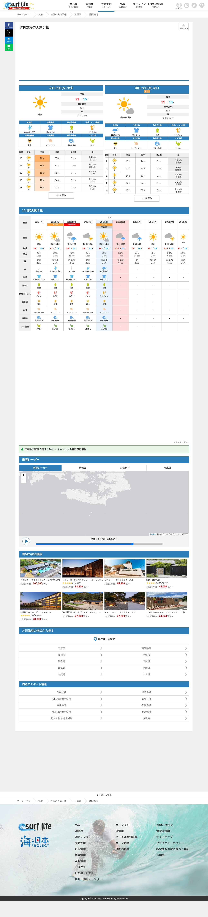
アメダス (80, 867)
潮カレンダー (83, 837)
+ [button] (23, 475)
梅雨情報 (80, 855)
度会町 (61, 661)
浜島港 (146, 718)
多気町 (61, 667)
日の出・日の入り (86, 873)
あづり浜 (146, 698)
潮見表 (73, 6)
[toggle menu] (202, 4)
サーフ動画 (122, 843)
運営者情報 (163, 831)
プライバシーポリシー (170, 843)
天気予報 (106, 6)
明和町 (146, 667)
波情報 (90, 6)
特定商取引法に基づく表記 (172, 849)
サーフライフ (23, 801)
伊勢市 (146, 654)
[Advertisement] (104, 55)
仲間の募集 (122, 849)
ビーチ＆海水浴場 (126, 837)
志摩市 (61, 648)
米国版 (160, 855)
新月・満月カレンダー (88, 879)
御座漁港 (146, 705)
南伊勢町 (146, 648)
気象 (122, 6)
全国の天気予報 (58, 801)
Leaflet (153, 534)
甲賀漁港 (146, 711)
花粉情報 (80, 861)
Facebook (9, 27)
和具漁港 (146, 692)
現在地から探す (106, 639)
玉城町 (146, 661)
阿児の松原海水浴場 (61, 718)
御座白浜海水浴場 (61, 711)
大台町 (146, 674)
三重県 (77, 801)
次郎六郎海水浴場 (61, 698)
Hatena (9, 42)
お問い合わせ (155, 6)
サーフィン (139, 6)
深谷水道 (61, 692)
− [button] (23, 480)
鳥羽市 (61, 654)
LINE (9, 49)
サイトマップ (164, 837)
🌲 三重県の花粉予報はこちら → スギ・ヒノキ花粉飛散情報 (53, 449)
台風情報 (80, 849)
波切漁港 (61, 705)
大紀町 (61, 674)
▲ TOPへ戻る (104, 795)
